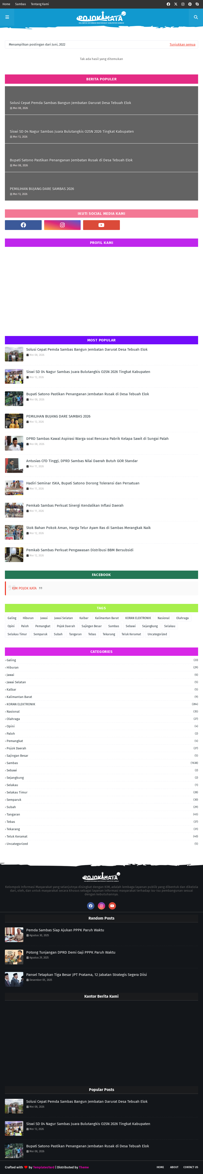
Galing (12, 618)
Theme (84, 1167)
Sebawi (131, 626)
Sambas (20, 4)
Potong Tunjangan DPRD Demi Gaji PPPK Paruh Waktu (70, 952)
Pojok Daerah (66, 626)
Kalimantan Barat (107, 618)
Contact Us (190, 1167)
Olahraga (182, 618)
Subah (58, 634)
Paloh (25, 626)
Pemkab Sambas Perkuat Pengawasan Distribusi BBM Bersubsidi (79, 550)
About (174, 1167)
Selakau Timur (17, 634)
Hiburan (28, 618)
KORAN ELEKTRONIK (138, 618)
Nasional (164, 618)
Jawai (44, 618)
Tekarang (109, 634)
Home (6, 4)
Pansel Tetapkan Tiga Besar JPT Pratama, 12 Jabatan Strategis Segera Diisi (86, 974)
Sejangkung (150, 626)
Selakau (169, 626)
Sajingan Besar (92, 626)
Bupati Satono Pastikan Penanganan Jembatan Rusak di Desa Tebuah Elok (71, 160)
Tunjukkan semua (182, 44)
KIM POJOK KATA (24, 588)
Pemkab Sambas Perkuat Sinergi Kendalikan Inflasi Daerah (75, 505)
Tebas (92, 634)
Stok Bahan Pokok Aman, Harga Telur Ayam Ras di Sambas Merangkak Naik (88, 528)
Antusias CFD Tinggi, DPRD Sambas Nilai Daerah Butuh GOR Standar (82, 461)
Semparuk (40, 634)
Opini (11, 626)
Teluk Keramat (131, 634)
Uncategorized (157, 634)
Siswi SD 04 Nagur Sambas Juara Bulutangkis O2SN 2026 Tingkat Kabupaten (72, 131)
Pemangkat (42, 626)
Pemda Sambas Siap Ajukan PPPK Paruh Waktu (65, 930)
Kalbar (84, 618)
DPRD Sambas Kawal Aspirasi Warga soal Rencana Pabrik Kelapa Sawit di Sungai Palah (97, 438)
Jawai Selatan (63, 618)
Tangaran (75, 634)
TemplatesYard (43, 1167)
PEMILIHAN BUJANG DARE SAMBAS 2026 (42, 189)
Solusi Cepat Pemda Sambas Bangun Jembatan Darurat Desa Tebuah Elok (70, 103)
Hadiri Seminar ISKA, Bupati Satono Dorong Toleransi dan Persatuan (83, 483)
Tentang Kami (40, 4)
